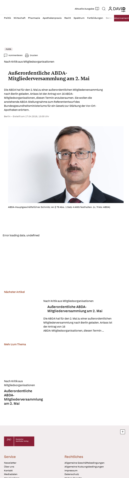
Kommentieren (16, 55)
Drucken (34, 55)
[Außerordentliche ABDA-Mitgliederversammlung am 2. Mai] (21, 316)
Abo (120, 18)
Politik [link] (8, 49)
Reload (46, 235)
